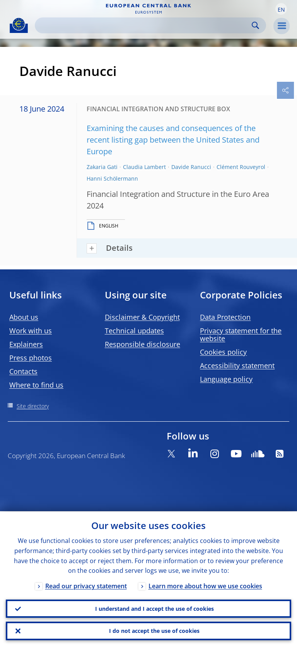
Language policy (226, 379)
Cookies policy (223, 352)
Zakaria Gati (102, 167)
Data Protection (225, 317)
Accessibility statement (237, 365)
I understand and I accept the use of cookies (154, 608)
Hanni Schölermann (112, 178)
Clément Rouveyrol (241, 167)
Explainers (26, 344)
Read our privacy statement (86, 585)
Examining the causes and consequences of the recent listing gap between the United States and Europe (173, 140)
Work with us (30, 330)
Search (255, 25)
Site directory (33, 406)
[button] (281, 9)
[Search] (144, 25)
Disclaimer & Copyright (142, 317)
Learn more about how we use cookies (205, 585)
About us (23, 317)
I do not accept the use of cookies (154, 630)
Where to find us (36, 384)
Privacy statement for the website (241, 334)
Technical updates (134, 330)
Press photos (30, 357)
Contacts (23, 371)
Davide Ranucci (191, 167)
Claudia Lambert (144, 167)
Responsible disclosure (142, 344)
